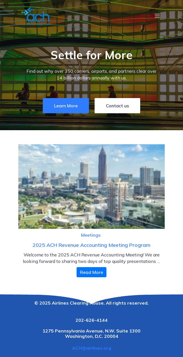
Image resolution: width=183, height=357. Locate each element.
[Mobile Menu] (157, 15)
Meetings (91, 235)
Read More (91, 272)
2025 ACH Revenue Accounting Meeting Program (91, 245)
